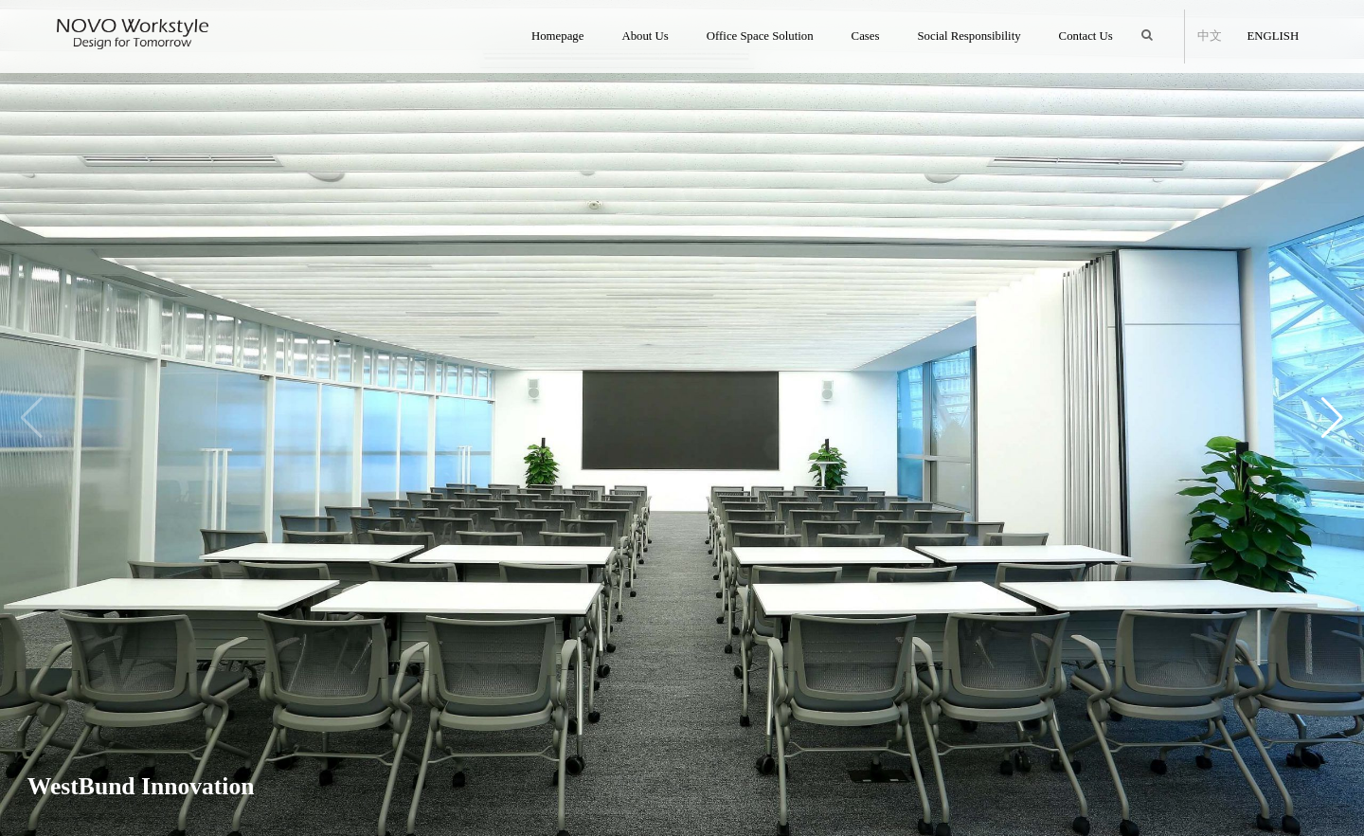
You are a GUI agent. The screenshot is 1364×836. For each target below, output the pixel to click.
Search (1151, 27)
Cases (866, 36)
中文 (1208, 36)
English (1271, 36)
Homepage (557, 36)
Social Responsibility (968, 36)
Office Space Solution (760, 36)
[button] (1332, 418)
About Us (644, 36)
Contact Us (1086, 36)
